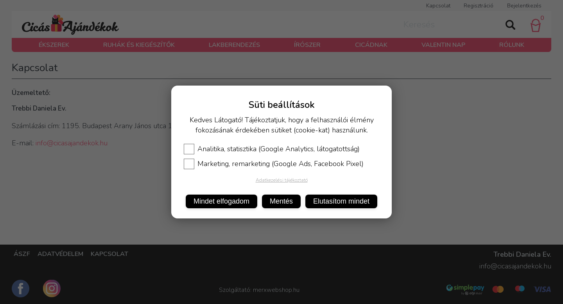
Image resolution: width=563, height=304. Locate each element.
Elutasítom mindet (341, 201)
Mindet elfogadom (221, 201)
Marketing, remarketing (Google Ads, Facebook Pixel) (274, 163)
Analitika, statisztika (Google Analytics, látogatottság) (272, 148)
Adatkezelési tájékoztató (282, 180)
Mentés (281, 201)
